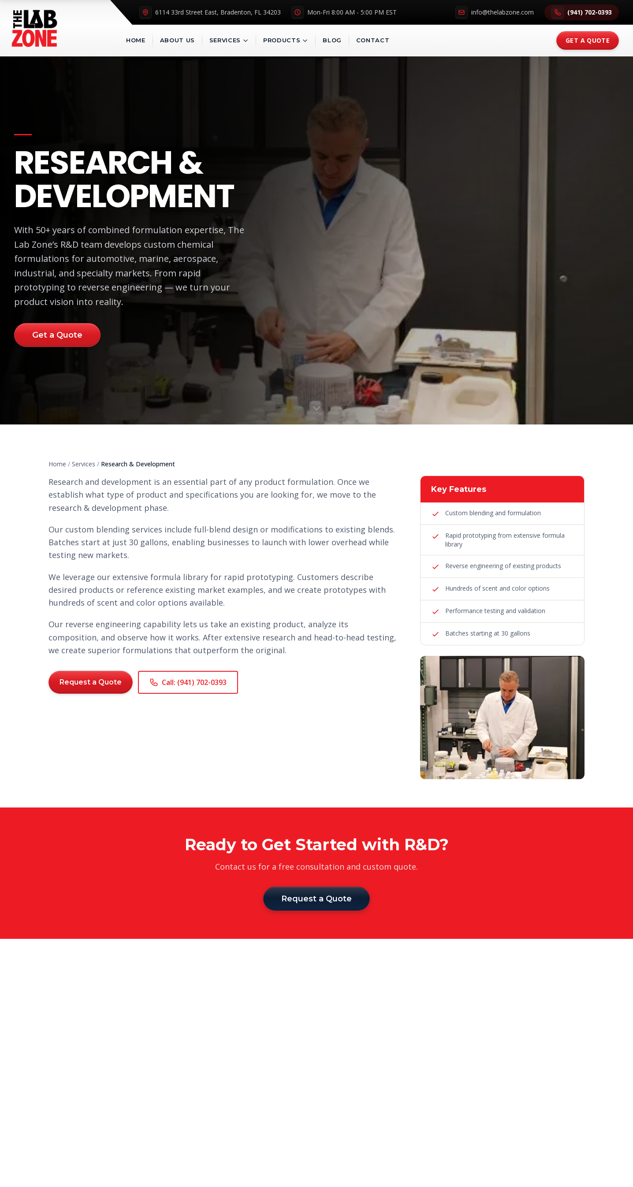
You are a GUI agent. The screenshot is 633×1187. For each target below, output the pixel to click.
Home (135, 40)
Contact (373, 40)
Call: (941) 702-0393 (188, 682)
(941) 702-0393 (581, 12)
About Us (177, 40)
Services (229, 40)
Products (285, 40)
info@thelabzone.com (494, 12)
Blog (332, 40)
